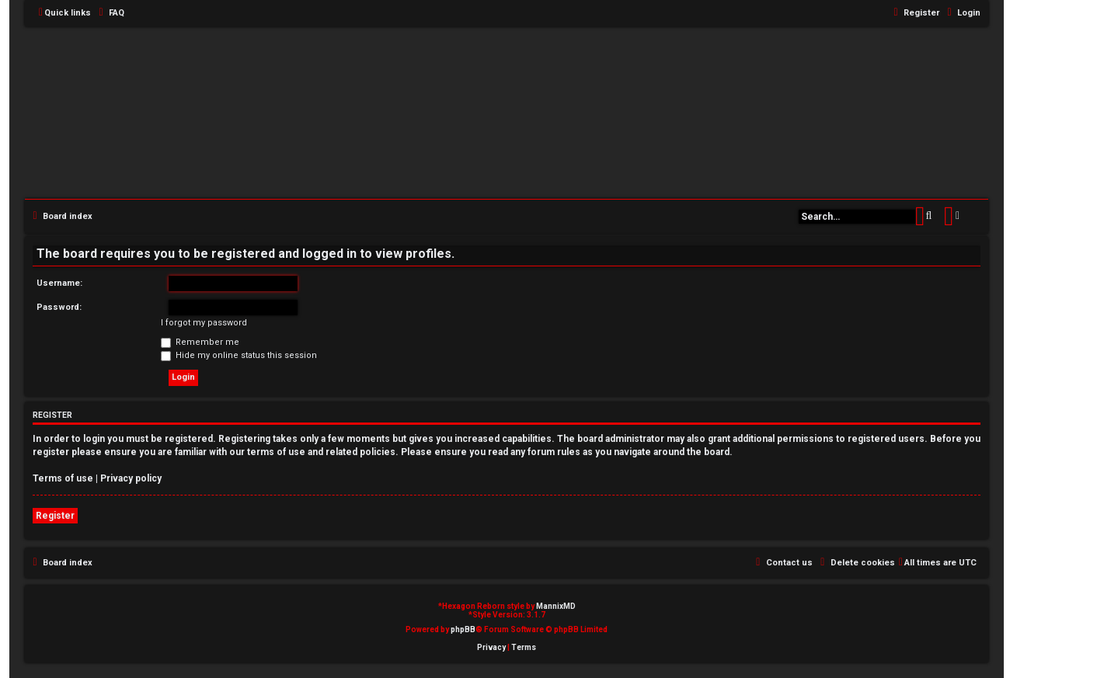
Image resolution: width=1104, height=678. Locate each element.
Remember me (200, 342)
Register (55, 515)
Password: (59, 307)
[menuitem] (109, 13)
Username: (59, 283)
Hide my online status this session (239, 355)
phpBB (463, 629)
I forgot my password (204, 323)
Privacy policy (131, 478)
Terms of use (63, 478)
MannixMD (556, 606)
